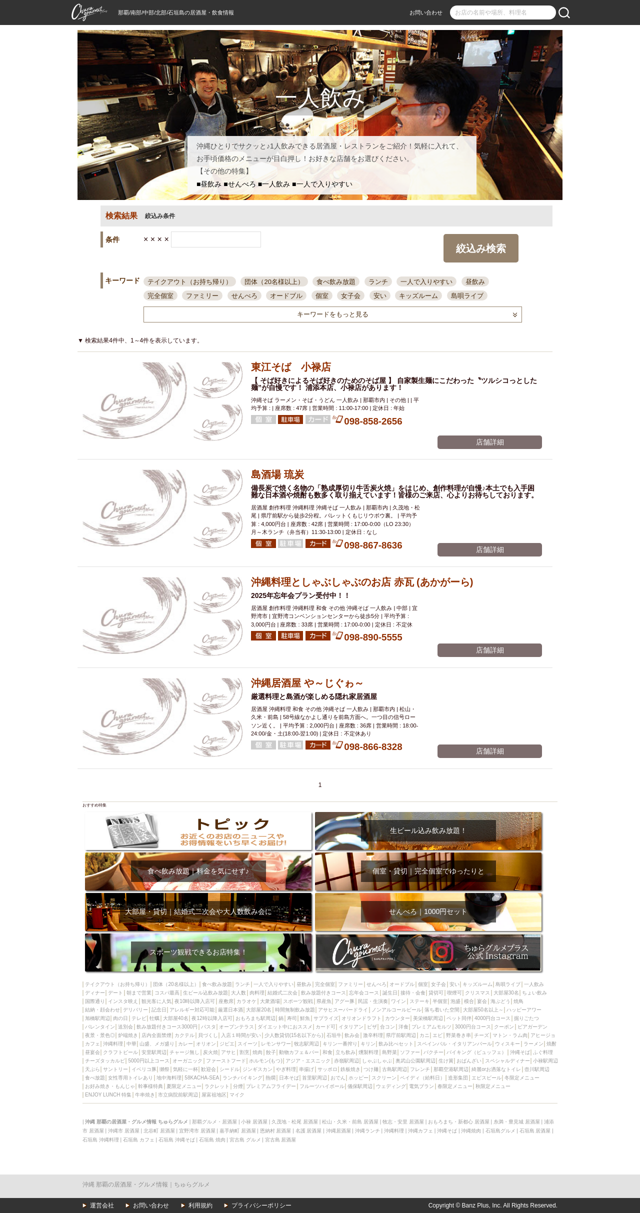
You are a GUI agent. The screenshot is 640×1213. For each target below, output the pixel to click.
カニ (425, 1035)
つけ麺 (371, 1069)
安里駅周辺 (154, 1052)
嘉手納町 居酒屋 (238, 1131)
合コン (387, 1027)
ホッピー (358, 1077)
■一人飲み (274, 184)
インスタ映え (123, 1001)
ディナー (95, 993)
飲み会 (352, 1035)
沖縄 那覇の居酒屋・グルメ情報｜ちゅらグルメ (146, 1184)
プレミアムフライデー (271, 1086)
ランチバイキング (242, 1077)
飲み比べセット (396, 1043)
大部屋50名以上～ (483, 1009)
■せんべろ (240, 184)
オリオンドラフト (362, 1018)
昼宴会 (92, 1052)
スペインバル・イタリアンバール (454, 1043)
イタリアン (351, 1027)
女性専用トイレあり (130, 1077)
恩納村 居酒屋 (276, 1131)
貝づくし (208, 1035)
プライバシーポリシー (262, 1205)
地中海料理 (169, 1077)
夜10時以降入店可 (194, 1001)
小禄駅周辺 (545, 1061)
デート (115, 993)
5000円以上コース (148, 1061)
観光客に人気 (157, 1001)
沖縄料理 (113, 1043)
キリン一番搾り (340, 1043)
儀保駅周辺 (360, 1086)
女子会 (350, 296)
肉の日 (120, 1018)
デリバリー (135, 1009)
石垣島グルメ (501, 1131)
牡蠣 (155, 1018)
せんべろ (245, 296)
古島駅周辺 (394, 1069)
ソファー (410, 1052)
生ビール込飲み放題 (205, 993)
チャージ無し (185, 1052)
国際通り (95, 1001)
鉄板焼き (350, 1069)
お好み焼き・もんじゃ (110, 1086)
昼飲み (475, 282)
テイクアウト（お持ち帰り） (190, 282)
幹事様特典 (150, 1086)
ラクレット (217, 1086)
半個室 (440, 1001)
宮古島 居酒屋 (280, 1139)
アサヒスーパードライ (343, 1009)
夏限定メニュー (184, 1086)
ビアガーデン (533, 1027)
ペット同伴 (459, 1018)
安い (380, 296)
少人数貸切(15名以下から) (294, 1035)
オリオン (206, 1043)
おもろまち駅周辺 (256, 1018)
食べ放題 (95, 1077)
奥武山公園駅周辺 (416, 1061)
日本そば (289, 1077)
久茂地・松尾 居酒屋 (295, 1121)
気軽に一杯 (185, 1069)
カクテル (184, 1035)
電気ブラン (421, 1086)
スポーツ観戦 (298, 1001)
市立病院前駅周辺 (178, 1095)
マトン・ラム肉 (510, 1035)
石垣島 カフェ (138, 1139)
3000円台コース (473, 1027)
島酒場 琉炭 (277, 474)
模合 (469, 1001)
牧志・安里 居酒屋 (403, 1121)
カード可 (326, 1027)
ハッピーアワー (524, 1009)
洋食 (403, 1027)
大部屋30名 (506, 993)
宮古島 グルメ (245, 1139)
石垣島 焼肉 (212, 1139)
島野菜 (389, 1052)
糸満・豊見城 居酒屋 (517, 1121)
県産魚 (324, 1001)
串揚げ (306, 1069)
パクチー (434, 1052)
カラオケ (246, 1001)
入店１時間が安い (241, 1035)
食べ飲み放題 (336, 282)
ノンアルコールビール (397, 1009)
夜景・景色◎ (100, 1035)
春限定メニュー (455, 1086)
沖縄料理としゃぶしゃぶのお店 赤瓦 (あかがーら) (362, 582)
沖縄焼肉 (471, 1131)
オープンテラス (236, 1027)
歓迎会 (208, 1069)
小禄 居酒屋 (254, 1121)
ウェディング (391, 1086)
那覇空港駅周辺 (451, 1069)
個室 (322, 296)
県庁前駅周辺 (401, 1035)
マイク (237, 1095)
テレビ (139, 1018)
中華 (131, 1043)
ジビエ (227, 1043)
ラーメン (534, 1043)
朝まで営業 (139, 993)
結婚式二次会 (283, 993)
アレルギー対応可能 (192, 1009)
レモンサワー (276, 1043)
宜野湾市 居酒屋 (197, 1131)
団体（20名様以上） (274, 282)
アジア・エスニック (308, 1061)
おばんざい (469, 1061)
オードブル (286, 296)
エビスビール (487, 1077)
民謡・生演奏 (373, 1001)
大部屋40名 (175, 1018)
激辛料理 (373, 1035)
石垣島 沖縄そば (176, 1139)
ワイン (398, 1001)
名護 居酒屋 (309, 1131)
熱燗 (271, 1077)
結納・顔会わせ (102, 1009)
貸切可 (436, 993)
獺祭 (165, 1069)
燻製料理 (368, 1052)
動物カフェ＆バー (299, 1052)
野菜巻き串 (458, 1035)
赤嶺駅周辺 (346, 1061)
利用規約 (200, 1205)
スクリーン (384, 1077)
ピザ (372, 1027)
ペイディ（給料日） (422, 1077)
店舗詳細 (490, 442)
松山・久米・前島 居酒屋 (350, 1121)
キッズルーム (418, 296)
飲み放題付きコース (323, 993)
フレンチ (420, 1069)
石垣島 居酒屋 (535, 1131)
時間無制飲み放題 (295, 1009)
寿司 (292, 1018)
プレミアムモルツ (432, 1027)
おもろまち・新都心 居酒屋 (459, 1121)
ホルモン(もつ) (265, 1061)
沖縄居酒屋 (338, 1131)
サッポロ (328, 1069)
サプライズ (326, 1018)
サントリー (115, 1069)
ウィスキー (507, 1043)
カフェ (92, 1043)
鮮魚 (305, 1018)
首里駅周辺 (314, 1077)
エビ (437, 1035)
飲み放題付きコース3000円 (167, 1027)
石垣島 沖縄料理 (100, 1139)
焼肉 (257, 1052)
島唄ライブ (467, 296)
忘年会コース (364, 993)
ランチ (378, 282)
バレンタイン (100, 1027)
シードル (230, 1069)
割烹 (245, 1052)
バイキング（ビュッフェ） (476, 1052)
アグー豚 (344, 1001)
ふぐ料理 (543, 1052)
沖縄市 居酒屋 (124, 1131)
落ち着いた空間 (442, 1009)
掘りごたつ (526, 1018)
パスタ (208, 1027)
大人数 (238, 993)
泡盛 (455, 1001)
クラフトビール (120, 1052)
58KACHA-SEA (201, 1077)
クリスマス (477, 993)
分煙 (238, 1086)
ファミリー (202, 296)
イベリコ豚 (144, 1069)
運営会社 (102, 1205)
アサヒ (228, 1052)
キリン (368, 1043)
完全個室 (161, 296)
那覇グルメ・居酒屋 (214, 1121)
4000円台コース (492, 1018)
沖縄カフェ (420, 1131)
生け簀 (446, 1061)
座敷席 (226, 1001)
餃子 (271, 1052)
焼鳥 (519, 1001)
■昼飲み (209, 184)
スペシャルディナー (507, 1061)
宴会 (482, 1001)
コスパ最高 (167, 993)
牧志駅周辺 (306, 1043)
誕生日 (390, 993)
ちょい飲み (534, 993)
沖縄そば (520, 1052)
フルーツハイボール (322, 1086)
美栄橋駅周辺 (428, 1018)
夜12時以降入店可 (212, 1018)
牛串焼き (145, 1095)
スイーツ (248, 1043)
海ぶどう (500, 1001)
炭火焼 (210, 1052)
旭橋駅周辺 (97, 1018)
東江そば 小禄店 (291, 367)
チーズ (481, 1035)
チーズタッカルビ (105, 1061)
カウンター (397, 1018)
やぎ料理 (286, 1069)
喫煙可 (454, 993)
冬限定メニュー (522, 1077)
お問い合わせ (426, 13)
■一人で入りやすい (322, 184)
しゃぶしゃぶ (377, 1061)
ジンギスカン (257, 1069)
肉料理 (257, 993)
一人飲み (534, 984)
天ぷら (92, 1069)
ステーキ (420, 1001)
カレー (185, 1043)
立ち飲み (346, 1052)
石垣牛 (334, 1035)
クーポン (504, 1027)
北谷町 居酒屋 (159, 1131)
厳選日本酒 (230, 1009)
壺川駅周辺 (537, 1069)
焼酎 (551, 1043)
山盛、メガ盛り (157, 1043)
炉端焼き (128, 1035)
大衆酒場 (270, 1001)
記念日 (159, 1009)
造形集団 (458, 1077)
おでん (338, 1077)
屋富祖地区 (214, 1095)
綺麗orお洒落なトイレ (496, 1069)
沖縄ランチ (367, 1131)
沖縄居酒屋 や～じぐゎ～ (307, 683)
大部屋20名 (259, 1009)
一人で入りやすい (426, 282)
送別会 (125, 1027)
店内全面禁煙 (157, 1035)
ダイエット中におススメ (285, 1027)
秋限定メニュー (493, 1086)
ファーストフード (226, 1061)
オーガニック (187, 1061)
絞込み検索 (481, 248)
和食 (327, 1052)
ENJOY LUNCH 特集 (108, 1095)
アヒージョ (543, 1035)
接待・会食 (413, 993)
